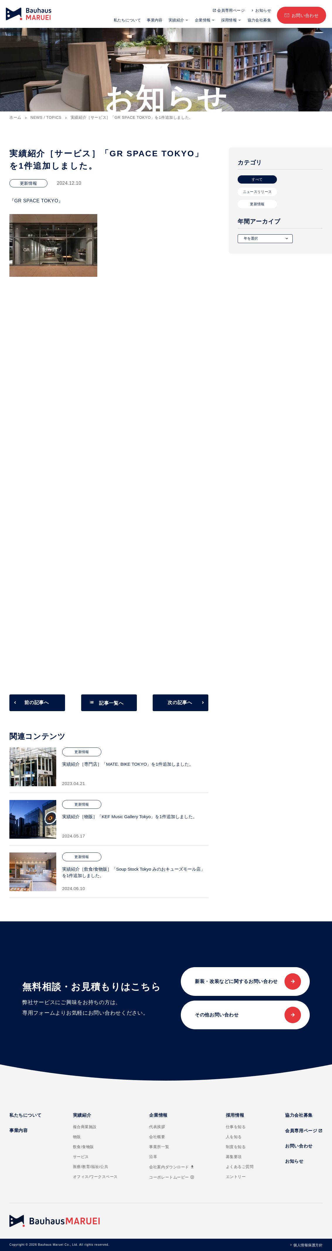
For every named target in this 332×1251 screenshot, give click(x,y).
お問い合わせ (305, 15)
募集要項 (234, 1157)
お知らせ (263, 10)
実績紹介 (176, 20)
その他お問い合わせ (217, 1014)
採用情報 (229, 20)
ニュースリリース (257, 192)
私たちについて (127, 20)
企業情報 (203, 20)
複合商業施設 (85, 1127)
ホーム (15, 117)
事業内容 (155, 20)
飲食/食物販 (83, 1147)
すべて (257, 179)
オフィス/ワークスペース (95, 1176)
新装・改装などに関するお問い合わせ (236, 981)
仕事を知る (236, 1127)
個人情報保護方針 (308, 1245)
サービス (81, 1157)
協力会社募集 (259, 20)
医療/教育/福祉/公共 (90, 1166)
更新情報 (257, 204)
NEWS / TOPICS (46, 117)
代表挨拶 (157, 1127)
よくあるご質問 (240, 1166)
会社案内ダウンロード (171, 1167)
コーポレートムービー (171, 1177)
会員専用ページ (231, 10)
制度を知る (236, 1147)
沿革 (153, 1157)
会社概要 (157, 1137)
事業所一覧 (159, 1147)
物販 (77, 1137)
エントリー (236, 1176)
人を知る (234, 1137)
